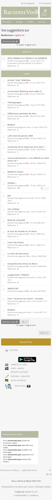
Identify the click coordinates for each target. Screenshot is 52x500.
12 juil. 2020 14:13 (37, 61)
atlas (28, 256)
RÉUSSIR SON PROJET (16, 372)
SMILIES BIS (12, 288)
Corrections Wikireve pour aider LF (24, 91)
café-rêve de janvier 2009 (20, 135)
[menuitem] (49, 474)
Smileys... (12, 183)
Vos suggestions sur (15, 30)
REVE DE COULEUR (16, 220)
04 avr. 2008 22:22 (37, 245)
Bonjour (11, 124)
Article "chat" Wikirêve (19, 80)
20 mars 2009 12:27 (38, 138)
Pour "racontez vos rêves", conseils (25, 298)
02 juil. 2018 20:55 (37, 94)
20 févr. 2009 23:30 (37, 149)
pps (9, 195)
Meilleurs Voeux (15, 171)
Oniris (28, 301)
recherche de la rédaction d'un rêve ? (26, 147)
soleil (28, 127)
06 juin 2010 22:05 (37, 116)
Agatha (18, 35)
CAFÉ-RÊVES (13, 350)
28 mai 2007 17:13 (40, 301)
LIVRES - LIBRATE (14, 368)
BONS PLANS (18, 386)
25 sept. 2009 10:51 (40, 127)
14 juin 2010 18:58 (37, 105)
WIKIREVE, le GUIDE (16, 364)
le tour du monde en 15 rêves (22, 231)
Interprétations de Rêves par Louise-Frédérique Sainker (26, 487)
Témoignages (14, 102)
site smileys (13, 209)
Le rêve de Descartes (18, 253)
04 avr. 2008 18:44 (39, 256)
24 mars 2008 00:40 (38, 266)
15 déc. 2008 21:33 (37, 185)
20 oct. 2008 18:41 (39, 211)
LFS (23, 35)
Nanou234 (30, 277)
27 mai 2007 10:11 (40, 312)
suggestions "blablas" (18, 274)
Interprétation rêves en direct (22, 263)
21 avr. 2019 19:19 (37, 82)
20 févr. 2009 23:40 (37, 163)
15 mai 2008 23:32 (37, 222)
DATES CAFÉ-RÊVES (15, 380)
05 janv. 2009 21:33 (38, 174)
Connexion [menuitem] (45, 3)
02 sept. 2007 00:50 (38, 291)
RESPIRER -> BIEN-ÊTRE (17, 376)
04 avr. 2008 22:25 (37, 234)
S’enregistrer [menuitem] (28, 3)
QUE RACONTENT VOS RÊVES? (29, 63)
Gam (28, 211)
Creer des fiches (15, 242)
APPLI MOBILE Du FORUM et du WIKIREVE (27, 58)
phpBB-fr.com (31, 492)
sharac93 (30, 198)
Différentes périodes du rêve (21, 113)
